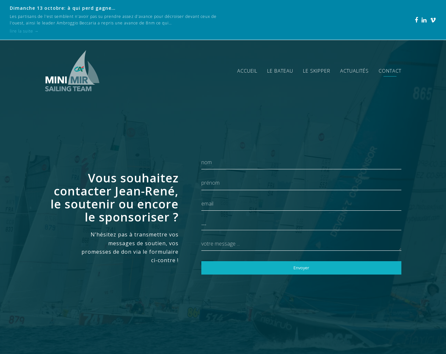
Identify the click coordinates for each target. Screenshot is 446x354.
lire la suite (24, 31)
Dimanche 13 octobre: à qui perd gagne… (63, 8)
